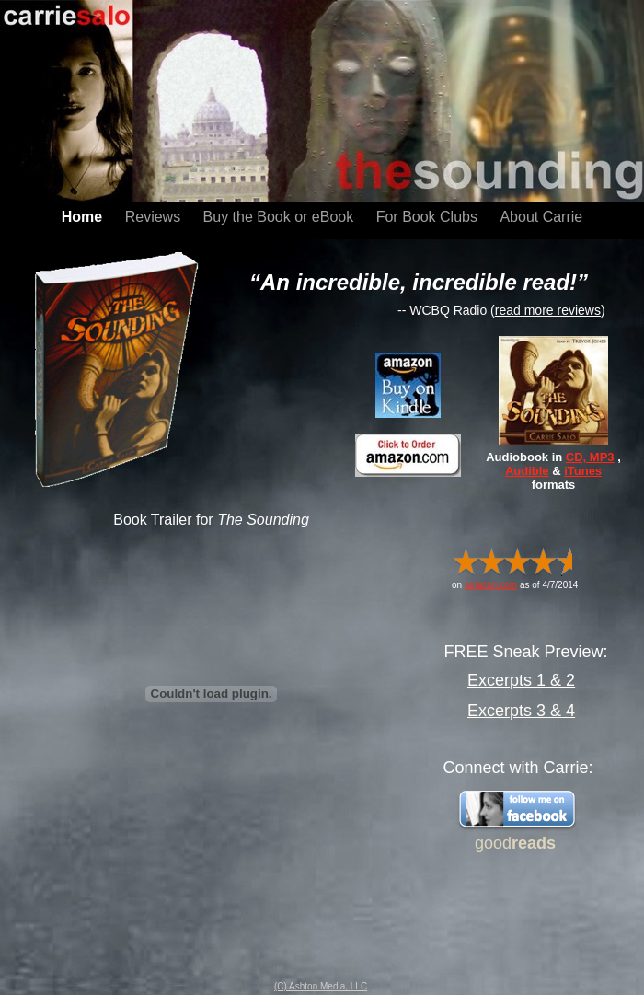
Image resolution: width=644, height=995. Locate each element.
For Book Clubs (429, 217)
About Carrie (541, 217)
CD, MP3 (590, 457)
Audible (527, 471)
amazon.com (491, 585)
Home (84, 217)
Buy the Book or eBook (280, 217)
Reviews (155, 217)
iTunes (583, 471)
